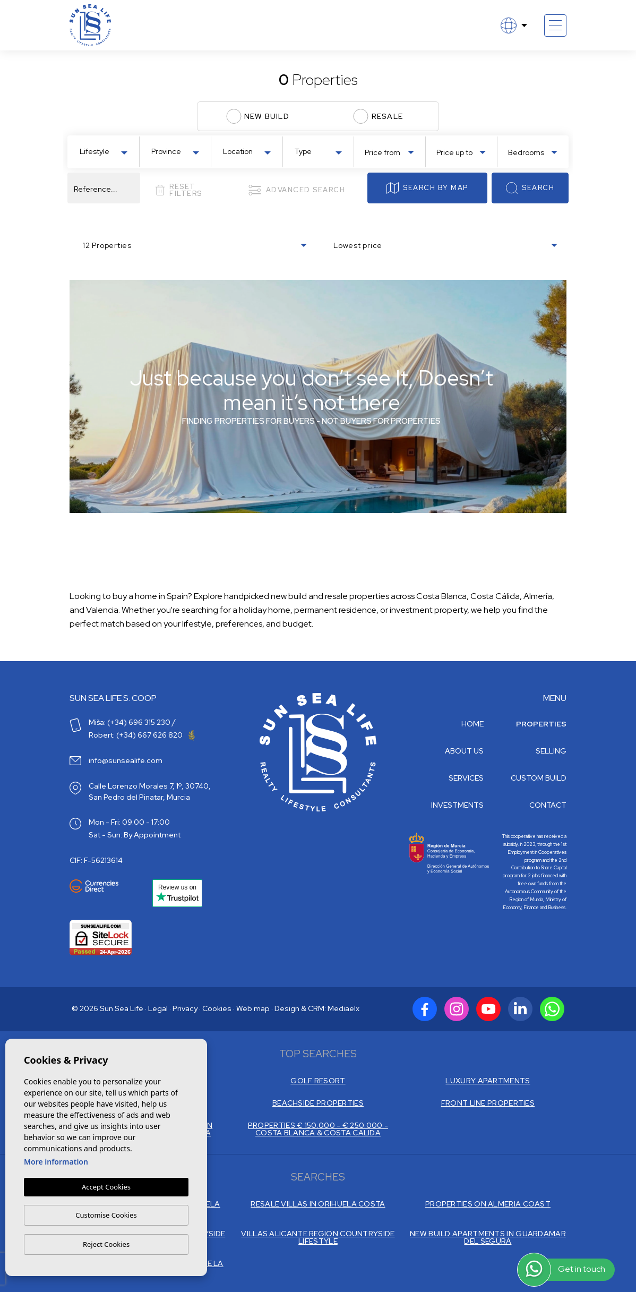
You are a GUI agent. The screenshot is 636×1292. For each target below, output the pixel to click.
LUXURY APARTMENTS (487, 1080)
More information (56, 1162)
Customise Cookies (105, 1215)
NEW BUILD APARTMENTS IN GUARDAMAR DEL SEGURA (488, 1237)
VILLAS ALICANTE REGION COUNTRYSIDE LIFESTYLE (317, 1237)
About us (464, 751)
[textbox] (106, 152)
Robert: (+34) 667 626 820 (142, 735)
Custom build (538, 778)
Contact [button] (547, 805)
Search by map (427, 188)
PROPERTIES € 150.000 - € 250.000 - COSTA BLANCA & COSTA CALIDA (318, 1129)
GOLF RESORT (317, 1080)
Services (466, 778)
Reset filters (178, 190)
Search (530, 188)
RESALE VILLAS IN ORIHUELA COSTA (318, 1204)
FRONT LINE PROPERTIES (488, 1103)
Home (472, 724)
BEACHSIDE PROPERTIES (318, 1103)
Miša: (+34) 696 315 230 (129, 722)
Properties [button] (541, 724)
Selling (551, 751)
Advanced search (296, 190)
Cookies (216, 1008)
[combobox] (103, 151)
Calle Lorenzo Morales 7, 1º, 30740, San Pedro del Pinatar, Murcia (150, 791)
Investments (457, 805)
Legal (158, 1008)
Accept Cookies (106, 1187)
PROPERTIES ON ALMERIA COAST (488, 1204)
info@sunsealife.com (125, 760)
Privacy (185, 1008)
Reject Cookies (106, 1244)
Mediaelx (343, 1008)
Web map (253, 1008)
